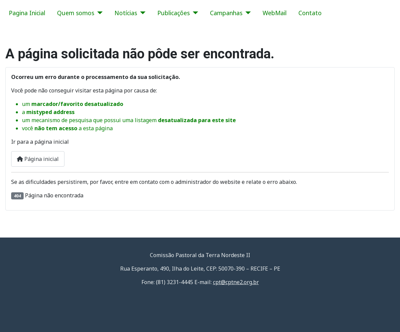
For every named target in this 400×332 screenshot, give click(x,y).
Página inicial (38, 159)
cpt (236, 282)
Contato (310, 13)
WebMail (275, 13)
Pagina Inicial (27, 13)
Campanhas (226, 13)
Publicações (173, 13)
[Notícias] (141, 12)
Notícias (125, 13)
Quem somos (75, 13)
